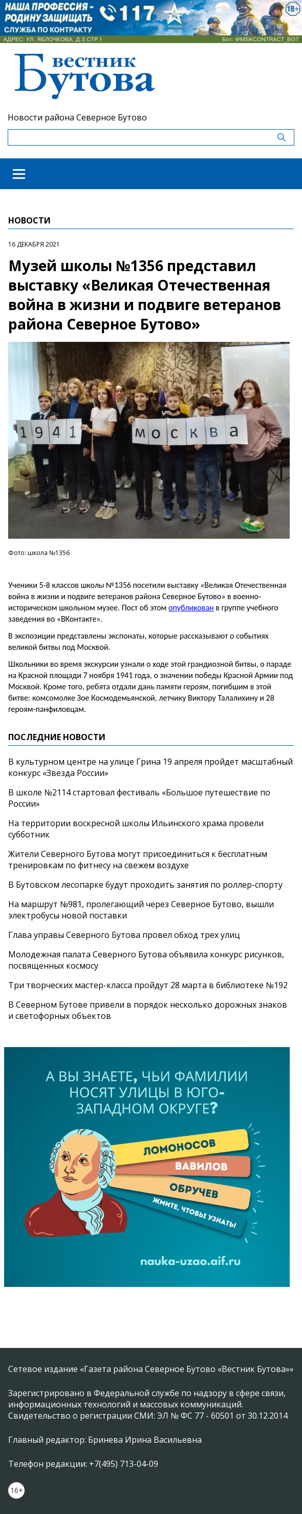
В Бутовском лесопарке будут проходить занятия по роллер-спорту (145, 884)
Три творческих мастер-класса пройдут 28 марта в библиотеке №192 (148, 985)
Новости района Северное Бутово (77, 117)
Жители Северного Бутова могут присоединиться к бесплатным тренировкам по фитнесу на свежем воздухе (137, 859)
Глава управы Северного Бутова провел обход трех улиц (124, 934)
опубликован (191, 607)
